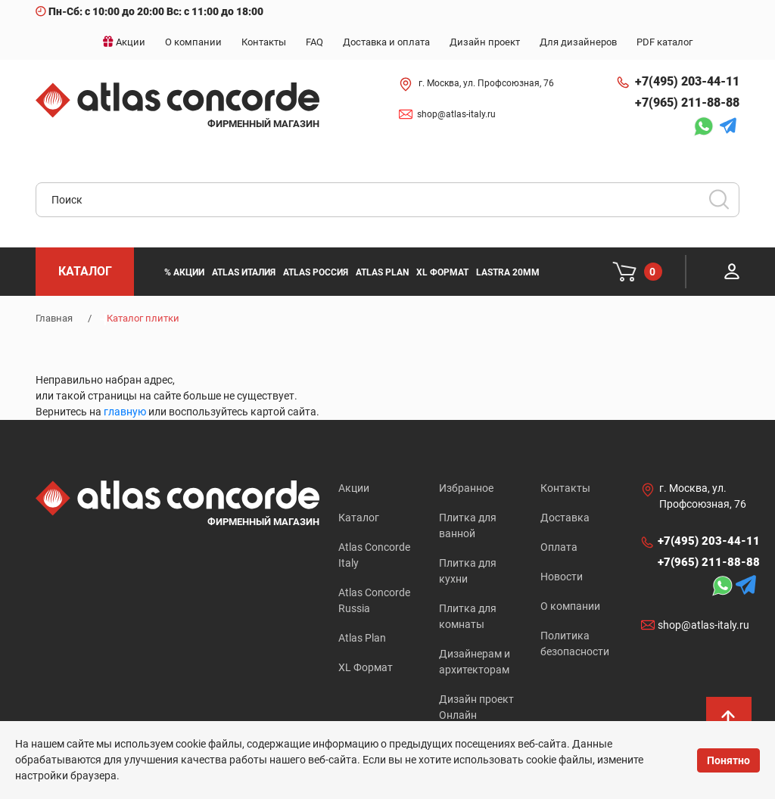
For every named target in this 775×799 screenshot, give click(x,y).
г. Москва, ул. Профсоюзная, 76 (486, 83)
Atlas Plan (362, 638)
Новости (561, 576)
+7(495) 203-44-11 (687, 81)
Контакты (565, 488)
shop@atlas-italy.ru (456, 114)
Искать (724, 204)
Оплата (558, 547)
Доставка (565, 517)
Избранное (466, 488)
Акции (353, 488)
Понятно (728, 760)
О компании (570, 606)
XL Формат (365, 667)
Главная (54, 318)
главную (125, 412)
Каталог (358, 517)
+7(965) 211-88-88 (687, 102)
